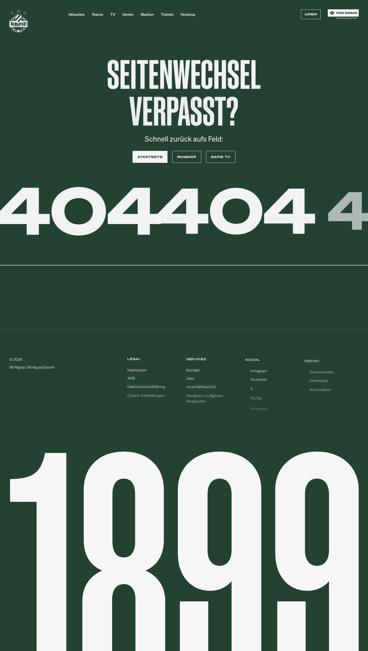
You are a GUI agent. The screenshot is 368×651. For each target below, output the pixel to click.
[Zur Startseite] (18, 23)
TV (112, 14)
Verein (128, 14)
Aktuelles (76, 14)
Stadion (147, 14)
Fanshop (188, 14)
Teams (97, 14)
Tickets (167, 14)
